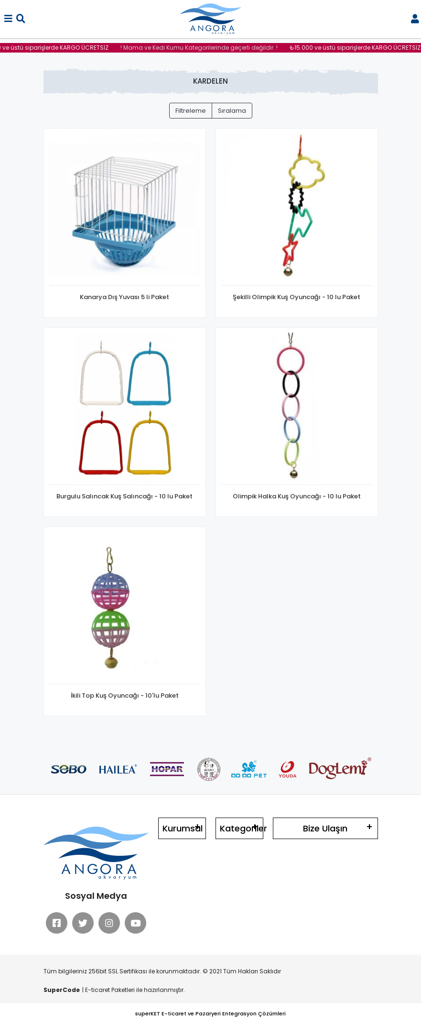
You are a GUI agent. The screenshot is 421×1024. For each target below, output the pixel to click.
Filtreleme (190, 110)
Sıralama (232, 110)
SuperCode (61, 990)
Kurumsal (182, 828)
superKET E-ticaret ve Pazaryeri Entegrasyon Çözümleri (210, 1013)
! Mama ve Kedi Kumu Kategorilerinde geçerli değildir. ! (202, 47)
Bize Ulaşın (325, 828)
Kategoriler (241, 828)
